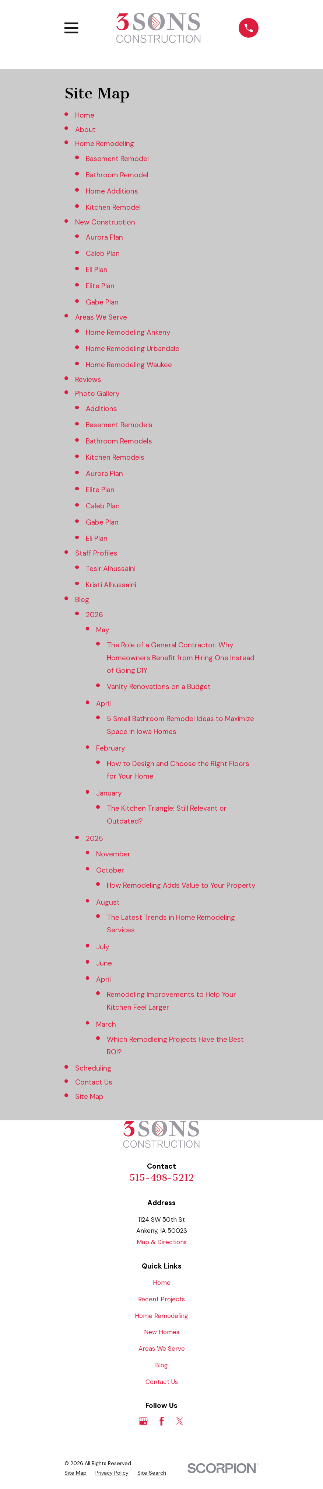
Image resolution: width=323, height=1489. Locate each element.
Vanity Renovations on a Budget (159, 686)
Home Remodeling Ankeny (128, 332)
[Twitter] (179, 1421)
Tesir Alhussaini (111, 568)
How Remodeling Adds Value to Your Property (181, 885)
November (113, 854)
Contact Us (93, 1082)
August (108, 902)
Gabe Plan (102, 302)
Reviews (88, 379)
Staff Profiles (96, 553)
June (104, 963)
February (110, 748)
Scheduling (93, 1068)
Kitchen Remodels (115, 457)
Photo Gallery (97, 393)
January (109, 793)
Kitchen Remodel (113, 207)
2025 (94, 838)
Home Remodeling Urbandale (132, 348)
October (110, 870)
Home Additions (112, 191)
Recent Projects (161, 1299)
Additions (101, 408)
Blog (82, 599)
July (102, 947)
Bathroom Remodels (119, 441)
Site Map (89, 1096)
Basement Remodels (119, 424)
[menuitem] (75, 1473)
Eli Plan (97, 269)
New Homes (161, 1332)
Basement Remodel (117, 158)
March (106, 1024)
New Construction (105, 222)
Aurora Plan (104, 237)
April (103, 703)
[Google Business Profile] (143, 1421)
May (102, 629)
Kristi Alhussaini (111, 584)
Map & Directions (162, 1242)
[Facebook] (161, 1421)
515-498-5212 (161, 1177)
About (85, 129)
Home (84, 115)
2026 (94, 614)
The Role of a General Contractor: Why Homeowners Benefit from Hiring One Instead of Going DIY (180, 657)
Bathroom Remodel (117, 175)
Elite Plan (100, 286)
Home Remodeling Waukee (129, 364)
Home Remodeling (104, 143)
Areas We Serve (101, 317)
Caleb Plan (103, 253)
